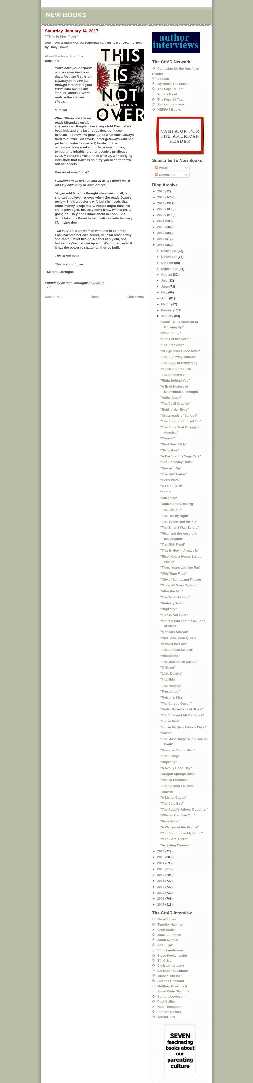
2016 (161, 851)
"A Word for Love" (174, 644)
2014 (161, 863)
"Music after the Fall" (176, 369)
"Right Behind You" (175, 380)
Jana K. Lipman (169, 935)
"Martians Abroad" (174, 632)
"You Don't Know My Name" (181, 833)
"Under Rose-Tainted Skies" (181, 709)
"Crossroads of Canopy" (179, 415)
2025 (161, 197)
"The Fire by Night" (175, 516)
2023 (161, 209)
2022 (161, 215)
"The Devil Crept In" (175, 403)
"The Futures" (171, 685)
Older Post (135, 297)
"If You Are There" (174, 839)
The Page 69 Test (170, 99)
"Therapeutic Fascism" (177, 786)
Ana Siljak (165, 945)
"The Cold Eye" (172, 803)
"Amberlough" (171, 397)
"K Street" (167, 667)
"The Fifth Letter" (173, 474)
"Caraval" (167, 438)
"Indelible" (168, 679)
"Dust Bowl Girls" (173, 444)
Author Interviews (171, 104)
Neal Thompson (169, 1007)
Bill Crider (165, 960)
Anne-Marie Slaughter (173, 991)
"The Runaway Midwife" (178, 357)
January (167, 316)
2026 (161, 191)
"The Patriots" (171, 510)
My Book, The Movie (172, 84)
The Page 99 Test (170, 89)
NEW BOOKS (66, 15)
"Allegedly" (168, 498)
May (164, 292)
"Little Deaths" (171, 673)
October (167, 263)
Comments (165, 175)
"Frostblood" (170, 691)
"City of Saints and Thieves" (181, 579)
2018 (161, 239)
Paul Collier (166, 1001)
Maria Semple (167, 940)
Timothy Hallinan (170, 924)
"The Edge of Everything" (179, 363)
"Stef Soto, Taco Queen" (178, 638)
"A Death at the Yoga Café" (180, 456)
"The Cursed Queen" (176, 703)
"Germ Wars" (170, 480)
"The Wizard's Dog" (175, 597)
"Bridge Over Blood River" (180, 351)
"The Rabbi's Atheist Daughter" (184, 809)
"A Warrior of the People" (179, 827)
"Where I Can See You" (177, 815)
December (169, 251)
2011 (161, 881)
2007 (161, 904)
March (166, 304)
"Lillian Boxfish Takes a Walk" (183, 727)
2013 (161, 869)
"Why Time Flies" (173, 573)
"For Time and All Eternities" (182, 715)
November (169, 257)
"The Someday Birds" (176, 462)
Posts (161, 167)
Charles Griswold (170, 981)
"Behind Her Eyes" (174, 409)
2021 (161, 221)
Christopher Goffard (172, 971)
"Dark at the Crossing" (177, 504)
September (170, 269)
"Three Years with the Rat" (180, 567)
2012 (161, 875)
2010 (161, 887)
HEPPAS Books (169, 109)
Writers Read (167, 94)
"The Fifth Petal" (172, 544)
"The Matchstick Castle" (178, 662)
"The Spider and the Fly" (179, 521)
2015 (161, 857)
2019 (161, 233)
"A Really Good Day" (176, 768)
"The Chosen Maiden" (176, 650)
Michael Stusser (169, 976)
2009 (161, 893)
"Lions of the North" (175, 339)
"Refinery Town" (172, 603)
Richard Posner (169, 1012)
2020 (161, 227)
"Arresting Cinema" (175, 845)
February (168, 310)
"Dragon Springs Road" (178, 774)
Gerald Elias (166, 919)
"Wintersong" (170, 333)
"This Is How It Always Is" (179, 550)
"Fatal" (165, 492)
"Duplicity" (168, 609)
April (165, 298)
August (167, 274)
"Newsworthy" (171, 468)
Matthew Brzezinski (172, 986)
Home (94, 297)
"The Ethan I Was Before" (179, 527)
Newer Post (54, 297)
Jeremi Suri (166, 1017)
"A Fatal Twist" (171, 486)
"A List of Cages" (173, 797)
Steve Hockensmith (172, 955)
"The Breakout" (172, 345)
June (165, 286)
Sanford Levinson (171, 996)
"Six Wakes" (169, 450)
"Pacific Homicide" (174, 780)
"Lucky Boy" (169, 721)
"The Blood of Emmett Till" (180, 421)
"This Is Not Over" (61, 37)
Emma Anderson (170, 950)
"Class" (166, 733)
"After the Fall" (171, 591)
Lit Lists (163, 79)
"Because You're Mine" (177, 750)
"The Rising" (170, 756)
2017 (161, 245)
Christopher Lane (170, 965)
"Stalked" (167, 791)
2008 (161, 898)
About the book (56, 56)
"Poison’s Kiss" (172, 697)
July (165, 280)
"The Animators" (173, 374)
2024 (161, 203)
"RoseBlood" (170, 821)
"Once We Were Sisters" (178, 585)
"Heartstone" (170, 656)
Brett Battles (166, 930)
